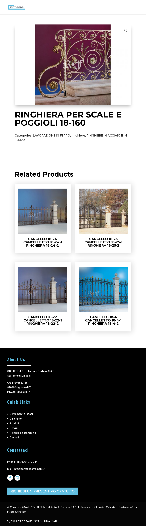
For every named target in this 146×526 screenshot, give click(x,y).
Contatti (14, 437)
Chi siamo (16, 418)
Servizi (14, 428)
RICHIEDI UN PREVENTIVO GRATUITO (43, 491)
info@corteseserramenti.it (29, 468)
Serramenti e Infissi (21, 413)
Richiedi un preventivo (23, 432)
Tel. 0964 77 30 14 (27, 461)
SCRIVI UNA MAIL (44, 521)
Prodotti (15, 423)
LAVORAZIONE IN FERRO (51, 135)
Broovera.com (18, 511)
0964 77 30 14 (20, 521)
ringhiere (78, 135)
